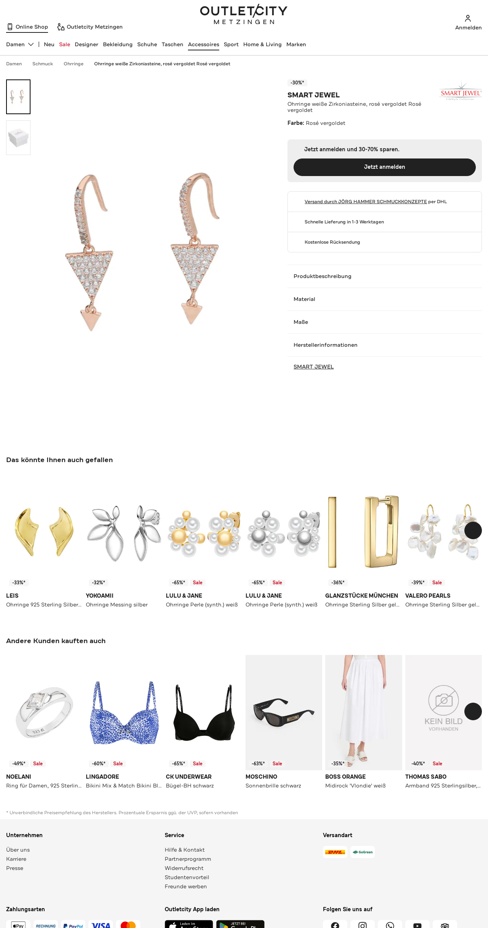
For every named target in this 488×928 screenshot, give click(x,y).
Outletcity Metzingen (244, 15)
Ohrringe (77, 64)
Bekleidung (118, 44)
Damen (17, 64)
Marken (296, 44)
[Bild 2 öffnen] (18, 137)
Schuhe (147, 44)
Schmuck (46, 64)
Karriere (16, 858)
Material (385, 299)
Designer (86, 44)
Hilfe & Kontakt (185, 849)
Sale (64, 44)
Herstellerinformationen (385, 345)
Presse (14, 868)
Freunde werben (186, 886)
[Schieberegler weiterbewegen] (473, 530)
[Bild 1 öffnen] (18, 96)
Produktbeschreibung (385, 276)
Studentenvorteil (187, 877)
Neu (49, 44)
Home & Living (262, 44)
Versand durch (366, 202)
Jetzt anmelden (384, 167)
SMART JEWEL (313, 95)
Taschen (172, 44)
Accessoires (203, 44)
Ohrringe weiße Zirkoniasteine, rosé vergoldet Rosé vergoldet (162, 64)
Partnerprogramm (188, 858)
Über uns (18, 849)
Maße (385, 322)
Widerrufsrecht (184, 868)
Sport (231, 44)
